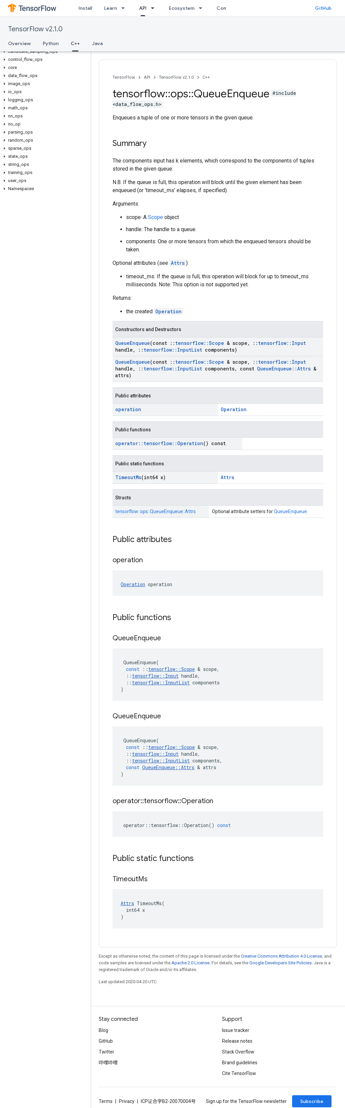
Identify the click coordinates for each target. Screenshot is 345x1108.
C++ (206, 77)
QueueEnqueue (132, 343)
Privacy (126, 1101)
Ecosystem (181, 8)
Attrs (178, 263)
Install (85, 8)
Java (97, 43)
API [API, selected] (143, 8)
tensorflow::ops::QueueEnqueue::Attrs (155, 511)
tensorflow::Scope (199, 343)
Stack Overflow (238, 1052)
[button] (44, 51)
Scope (155, 217)
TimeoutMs (128, 477)
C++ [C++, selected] (75, 43)
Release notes (237, 1041)
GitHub (323, 8)
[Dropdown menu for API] (155, 8)
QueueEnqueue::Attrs (284, 368)
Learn (110, 8)
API (147, 77)
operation (128, 409)
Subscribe (311, 1101)
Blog (103, 1030)
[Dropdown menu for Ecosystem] (202, 8)
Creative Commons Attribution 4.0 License (281, 956)
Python (51, 43)
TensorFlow (124, 77)
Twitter (106, 1052)
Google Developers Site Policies (280, 962)
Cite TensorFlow (239, 1073)
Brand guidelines (239, 1062)
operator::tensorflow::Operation (159, 443)
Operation (168, 311)
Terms (106, 1101)
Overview (19, 43)
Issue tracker (235, 1030)
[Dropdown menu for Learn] (125, 8)
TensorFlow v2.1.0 (35, 29)
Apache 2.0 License (190, 962)
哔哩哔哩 (108, 1062)
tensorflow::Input (282, 343)
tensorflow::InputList (173, 350)
